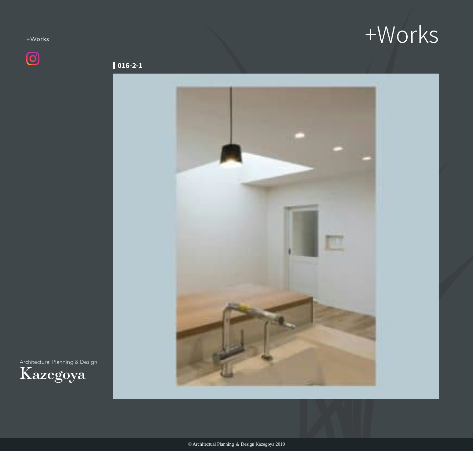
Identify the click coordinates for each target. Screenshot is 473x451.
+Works (37, 38)
